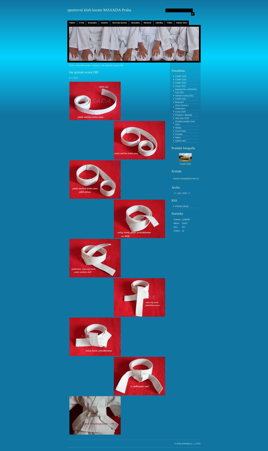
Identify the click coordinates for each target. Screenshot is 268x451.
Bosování (179, 102)
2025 (184, 193)
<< (175, 193)
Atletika (159, 22)
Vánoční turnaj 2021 (184, 96)
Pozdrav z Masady (183, 115)
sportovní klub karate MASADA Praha (99, 10)
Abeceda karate (119, 22)
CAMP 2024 (180, 79)
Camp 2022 (180, 86)
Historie (147, 22)
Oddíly (178, 128)
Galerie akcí (180, 141)
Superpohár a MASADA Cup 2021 (186, 91)
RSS (198, 443)
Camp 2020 (180, 112)
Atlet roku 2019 (182, 118)
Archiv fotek (180, 131)
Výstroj (96, 65)
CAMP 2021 (180, 99)
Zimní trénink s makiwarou (182, 107)
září (179, 193)
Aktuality (135, 22)
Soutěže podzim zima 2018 (185, 123)
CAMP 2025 (180, 76)
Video (169, 22)
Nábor (72, 22)
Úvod (81, 22)
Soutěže (104, 22)
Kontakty (92, 22)
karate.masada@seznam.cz (186, 178)
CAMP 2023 (180, 83)
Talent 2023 (181, 22)
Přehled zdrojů (181, 206)
